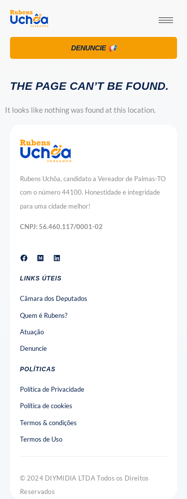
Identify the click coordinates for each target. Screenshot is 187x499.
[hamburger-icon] (166, 20)
